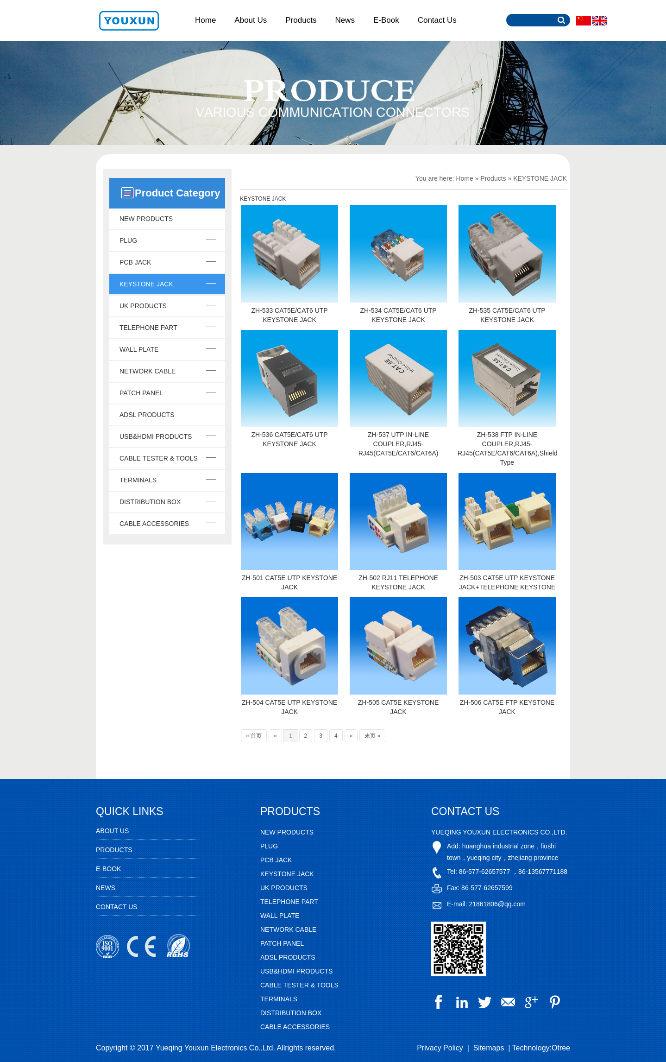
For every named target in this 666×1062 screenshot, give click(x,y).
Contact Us (437, 20)
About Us (250, 20)
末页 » (372, 736)
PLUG (128, 240)
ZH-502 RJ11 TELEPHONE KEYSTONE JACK (398, 582)
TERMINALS (138, 480)
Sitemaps (488, 1048)
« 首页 (254, 736)
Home (205, 20)
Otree (561, 1048)
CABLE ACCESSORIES (154, 523)
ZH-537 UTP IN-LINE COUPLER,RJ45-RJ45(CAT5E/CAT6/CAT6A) (398, 444)
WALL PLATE (138, 349)
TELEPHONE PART (148, 327)
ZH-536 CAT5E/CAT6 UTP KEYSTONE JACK (289, 439)
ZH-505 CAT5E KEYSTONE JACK (398, 707)
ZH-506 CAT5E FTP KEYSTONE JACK (507, 707)
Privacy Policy (440, 1048)
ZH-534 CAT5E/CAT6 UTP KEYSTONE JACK (398, 315)
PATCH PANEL (141, 393)
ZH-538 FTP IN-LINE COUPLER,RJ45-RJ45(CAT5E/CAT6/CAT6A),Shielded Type (507, 448)
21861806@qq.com (497, 904)
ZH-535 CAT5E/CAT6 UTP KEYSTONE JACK (507, 315)
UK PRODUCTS (143, 306)
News (345, 20)
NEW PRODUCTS (146, 218)
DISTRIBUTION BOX (150, 502)
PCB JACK (135, 262)
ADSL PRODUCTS (147, 414)
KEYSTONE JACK (146, 284)
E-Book (386, 20)
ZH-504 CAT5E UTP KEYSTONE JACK (289, 707)
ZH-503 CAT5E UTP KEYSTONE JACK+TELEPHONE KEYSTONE (507, 582)
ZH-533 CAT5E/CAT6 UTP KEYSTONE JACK (289, 315)
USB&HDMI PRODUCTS (155, 436)
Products (300, 20)
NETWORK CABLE (147, 371)
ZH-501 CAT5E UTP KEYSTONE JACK (289, 582)
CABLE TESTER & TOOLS (158, 458)
